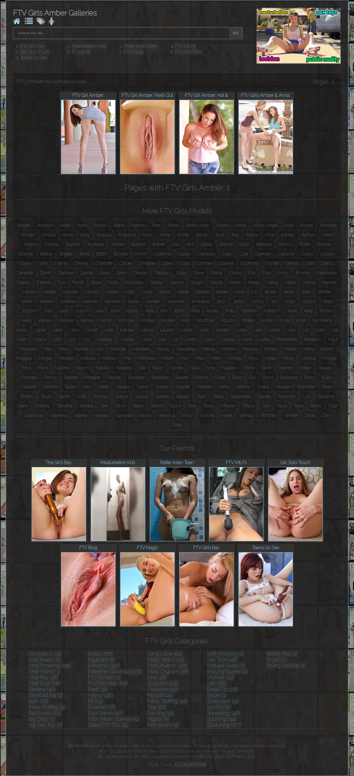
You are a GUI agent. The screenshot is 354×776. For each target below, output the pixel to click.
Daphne (66, 273)
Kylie (301, 320)
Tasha (137, 406)
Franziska (134, 282)
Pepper (71, 377)
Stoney (264, 396)
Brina (84, 254)
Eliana (235, 273)
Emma (303, 273)
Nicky (158, 368)
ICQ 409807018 (190, 764)
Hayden (71, 292)
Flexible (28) (102, 707)
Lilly (72, 339)
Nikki (194, 368)
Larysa (146, 330)
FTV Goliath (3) (104, 677)
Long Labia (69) (165, 654)
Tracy (281, 406)
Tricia (298, 406)
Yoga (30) (276, 660)
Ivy (254, 292)
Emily (283, 273)
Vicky (187, 415)
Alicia (240, 225)
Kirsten (168, 320)
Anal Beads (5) (45, 660)
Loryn (209, 339)
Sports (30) (219, 707)
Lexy (291, 330)
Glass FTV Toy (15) (108, 725)
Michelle (146, 358)
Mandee (141, 349)
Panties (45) (160, 695)
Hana (291, 282)
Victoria (207, 415)
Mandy (163, 349)
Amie (68, 235)
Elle (252, 273)
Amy (85, 235)
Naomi (82, 368)
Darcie (86, 273)
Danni (45, 273)
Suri (306, 396)
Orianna (285, 368)
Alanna (138, 225)
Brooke (121, 254)
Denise (140, 273)
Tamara (86, 406)
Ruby (327, 377)
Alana (118, 225)
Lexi (258, 330)
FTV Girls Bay (188, 52)
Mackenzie (286, 339)
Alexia (222, 225)
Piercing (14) (160, 713)
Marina (208, 349)
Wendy (246, 415)
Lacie (40, 330)
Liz (175, 339)
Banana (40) (42, 689)
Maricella (186, 349)
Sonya (121, 396)
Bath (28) (39, 701)
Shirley (27, 396)
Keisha (326, 310)
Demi (121, 273)
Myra (43, 368)
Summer (287, 396)
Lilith (57, 339)
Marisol (229, 349)
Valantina (33, 415)
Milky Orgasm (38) (168, 671)
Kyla (284, 320)
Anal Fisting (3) (44, 671)
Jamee (324, 292)
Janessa (68, 301)
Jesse (289, 301)
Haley (273, 282)
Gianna (176, 282)
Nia (142, 368)
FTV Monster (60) (108, 683)
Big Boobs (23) (45, 713)
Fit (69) (96, 701)
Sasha (142, 387)
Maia (62, 349)
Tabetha (64, 406)
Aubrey (51, 244)
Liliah (21, 339)
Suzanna (325, 396)
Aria (235, 235)
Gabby (156, 282)
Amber (28, 235)
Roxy (309, 377)
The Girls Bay (33, 46)
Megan (46, 358)
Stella (218, 396)
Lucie (246, 339)
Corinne (204, 263)
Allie (289, 225)
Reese (182, 377)
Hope (147, 292)
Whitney (269, 415)
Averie (159, 244)
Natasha (124, 368)
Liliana (39, 339)
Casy (43, 263)
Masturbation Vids (89, 46)
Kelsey (45, 320)
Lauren (167, 330)
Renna (201, 377)
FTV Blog (81, 52)
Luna (264, 339)
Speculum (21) (223, 701)
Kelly (27, 320)
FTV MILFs (185, 46)
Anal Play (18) (43, 677)
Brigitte (66, 254)
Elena (216, 273)
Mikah (168, 358)
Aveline (138, 244)
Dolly (181, 273)
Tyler (333, 406)
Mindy (235, 358)
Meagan (24, 358)
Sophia (142, 396)
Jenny (258, 301)
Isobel (222, 292)
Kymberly (322, 320)
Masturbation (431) (167, 665)
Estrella (44, 282)
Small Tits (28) (222, 689)
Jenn (221, 301)
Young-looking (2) (286, 665)
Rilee (220, 377)
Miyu (254, 358)
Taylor (175, 406)
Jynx (114, 310)
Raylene (136, 377)
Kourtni (228, 320)
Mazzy (327, 349)
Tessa (208, 406)
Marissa (250, 349)
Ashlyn (309, 235)
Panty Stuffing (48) (167, 701)
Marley (271, 349)
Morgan (330, 358)
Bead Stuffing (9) (47, 707)
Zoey (177, 424)
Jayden (153, 301)
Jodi (48, 310)
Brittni (101, 254)
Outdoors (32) (162, 689)
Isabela (202, 292)
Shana (263, 387)
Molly (289, 358)
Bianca (285, 244)
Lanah (92, 330)
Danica (328, 263)
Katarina (249, 310)
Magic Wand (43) (165, 660)
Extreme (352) (104, 665)
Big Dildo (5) (42, 719)
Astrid (327, 235)
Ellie (266, 273)
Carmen (263, 254)
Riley (237, 377)
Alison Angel (265, 225)
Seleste (204, 387)
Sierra (64, 396)
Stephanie (240, 396)
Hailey (254, 282)
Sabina (29, 387)
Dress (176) (100, 654)
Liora (146, 339)
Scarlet (162, 387)
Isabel (183, 292)
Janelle (46, 301)
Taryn (120, 406)
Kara (195, 310)
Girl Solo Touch (35, 52)
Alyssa (306, 225)
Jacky (288, 292)
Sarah (103, 387)
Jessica (309, 301)
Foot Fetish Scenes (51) (114, 719)
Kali (164, 310)
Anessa (104, 235)
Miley (217, 358)
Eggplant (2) (101, 660)
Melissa (88, 358)
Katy (308, 310)
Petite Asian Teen (140, 46)
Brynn (141, 254)
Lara (109, 330)
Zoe (326, 415)
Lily (87, 339)
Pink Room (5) (163, 725)
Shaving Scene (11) (227, 671)
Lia (306, 330)
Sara (86, 387)
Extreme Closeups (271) (115, 671)
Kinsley (148, 320)
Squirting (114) (222, 719)
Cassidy (328, 254)
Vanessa (123, 415)
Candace (206, 254)
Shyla (46, 396)
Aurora (117, 244)
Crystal (272, 263)
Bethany (264, 244)
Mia (127, 358)
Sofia (81, 396)
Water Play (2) (282, 654)
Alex (156, 225)
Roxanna (289, 377)
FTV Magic (133, 52)
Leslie (241, 330)
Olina (249, 368)
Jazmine (175, 301)
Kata (230, 310)
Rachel (114, 377)
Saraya (123, 387)
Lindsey (127, 339)
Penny (50, 377)
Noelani (229, 368)
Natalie (103, 368)
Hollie (112, 292)
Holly (130, 292)
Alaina (100, 225)
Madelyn (312, 339)
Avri (190, 244)
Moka (270, 358)
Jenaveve (200, 301)
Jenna (239, 301)
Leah (205, 330)
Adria (65, 225)
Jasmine (112, 301)
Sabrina (50, 387)
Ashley (288, 235)
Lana (74, 330)
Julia (99, 310)
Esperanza (326, 273)
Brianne (25, 254)
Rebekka (160, 377)
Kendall (66, 320)
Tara (104, 406)
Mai (47, 349)
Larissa (127, 330)
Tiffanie (227, 406)
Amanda (328, 225)
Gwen (235, 282)
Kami (179, 310)
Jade (305, 292)
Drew (199, 273)
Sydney (42, 406)
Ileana (165, 292)
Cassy (25, 263)
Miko (200, 358)
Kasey (213, 310)
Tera (192, 406)
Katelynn (272, 310)
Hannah (329, 282)
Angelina (127, 235)
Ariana (252, 235)
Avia (176, 244)
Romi (268, 377)
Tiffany (248, 406)
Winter (291, 415)
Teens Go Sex (34, 58)
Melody (109, 358)
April (219, 235)
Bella (244, 244)
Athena (30, 244)
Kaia (149, 310)
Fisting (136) (100, 695)
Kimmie (126, 320)
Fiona (113, 282)
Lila (334, 330)
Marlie (291, 349)
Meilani (67, 358)
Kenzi (105, 320)
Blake (304, 244)
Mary (309, 349)
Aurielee (95, 244)
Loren (191, 339)
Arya (269, 235)
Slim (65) (217, 683)
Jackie (270, 292)
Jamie (26, 301)
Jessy (328, 301)
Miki (184, 358)
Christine (146, 263)
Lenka (222, 330)
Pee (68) (157, 707)
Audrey (73, 244)
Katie (292, 310)
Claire (167, 263)
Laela (57, 330)
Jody (63, 310)
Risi (252, 377)
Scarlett (182, 387)
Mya (26, 368)
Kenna (87, 320)
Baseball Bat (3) (46, 695)
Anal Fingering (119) (50, 665)
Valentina (58, 415)
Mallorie (118, 349)
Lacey (22, 330)
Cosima (225, 263)
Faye (96, 282)
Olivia (266, 368)
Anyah (202, 235)
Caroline (286, 254)
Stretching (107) (224, 725)
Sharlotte (305, 387)
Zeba (309, 415)
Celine (61, 263)
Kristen (248, 320)
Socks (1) (216, 695)
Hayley (92, 292)
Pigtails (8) (158, 719)
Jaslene (89, 301)
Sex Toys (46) (222, 660)
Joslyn (81, 310)
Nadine (62, 368)
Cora (184, 263)
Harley (29, 292)
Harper (49, 292)
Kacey (132, 310)
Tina (265, 406)
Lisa (162, 339)
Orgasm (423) (162, 683)
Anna (147, 235)
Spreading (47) (223, 713)
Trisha (315, 406)
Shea (326, 387)
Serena (243, 387)
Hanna (308, 282)
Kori (186, 320)
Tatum (156, 406)
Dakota (292, 263)
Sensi (223, 387)
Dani (310, 263)
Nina (210, 368)
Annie (183, 235)
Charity (81, 263)
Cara (243, 254)
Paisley (325, 368)
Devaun (162, 273)
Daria (105, 273)
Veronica (166, 415)
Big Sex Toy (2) (45, 725)
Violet (226, 415)
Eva (61, 282)
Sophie (162, 396)
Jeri (274, 301)
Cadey (184, 254)
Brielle (46, 254)
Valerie (80, 415)
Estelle (23, 282)
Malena (81, 349)
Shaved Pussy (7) (226, 665)
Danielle (25, 273)
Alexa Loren (198, 225)
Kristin (268, 320)
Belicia (226, 244)
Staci (201, 396)
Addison (45, 225)
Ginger (196, 282)
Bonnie (324, 244)
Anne (165, 235)
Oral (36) (157, 677)
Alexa (173, 225)
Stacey (183, 396)
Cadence (162, 254)
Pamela (29, 377)
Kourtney (205, 320)
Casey (307, 254)
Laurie (187, 330)
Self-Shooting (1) (225, 654)
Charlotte (104, 263)
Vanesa (101, 415)
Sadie (70, 387)
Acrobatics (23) (45, 654)
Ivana (240, 292)
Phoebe (92, 377)
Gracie (216, 282)
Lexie (274, 330)
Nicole (176, 368)
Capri (227, 254)
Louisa (228, 339)
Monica (308, 358)
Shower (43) (220, 677)
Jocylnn (29, 310)
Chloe (125, 263)
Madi (333, 339)
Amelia (49, 235)
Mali (99, 349)
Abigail (24, 225)
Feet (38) (98, 689)
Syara (22, 406)
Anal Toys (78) (44, 683)
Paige (305, 368)
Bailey (207, 244)
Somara (101, 396)
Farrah (78, 282)
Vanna (145, 415)
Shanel (283, 387)
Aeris (82, 225)
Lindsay (105, 339)
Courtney (249, 263)
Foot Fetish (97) (105, 713)
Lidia (320, 330)
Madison (28, 349)
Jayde (133, 301)
